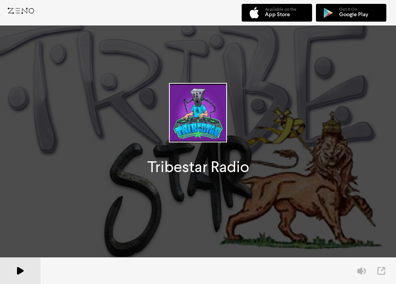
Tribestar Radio (198, 167)
